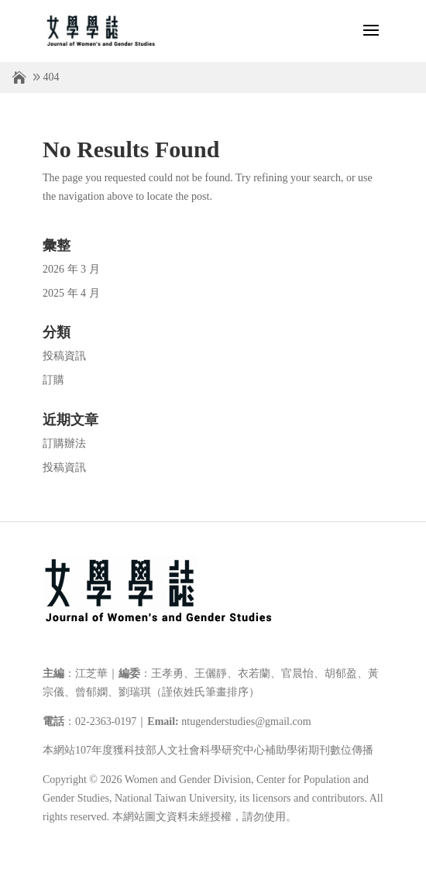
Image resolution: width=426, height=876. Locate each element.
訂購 (53, 380)
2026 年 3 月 (71, 269)
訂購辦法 (64, 443)
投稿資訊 (64, 356)
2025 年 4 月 (71, 293)
